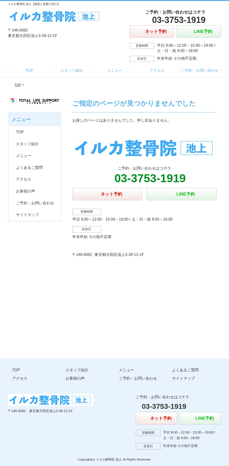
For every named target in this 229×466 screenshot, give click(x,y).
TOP (29, 70)
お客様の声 (25, 191)
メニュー (114, 70)
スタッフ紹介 (71, 70)
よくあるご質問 (29, 168)
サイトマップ (27, 215)
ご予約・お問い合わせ (200, 70)
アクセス (157, 70)
